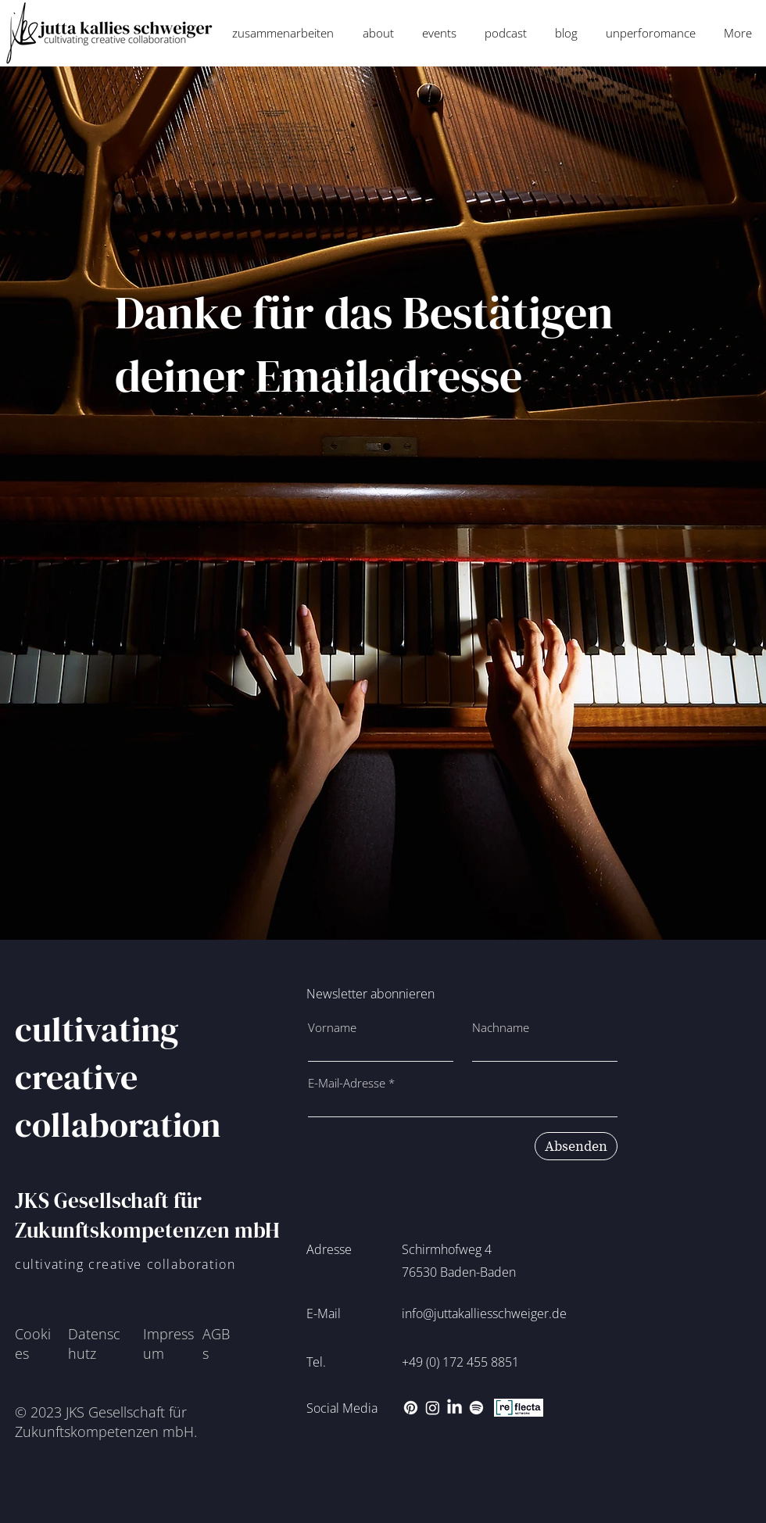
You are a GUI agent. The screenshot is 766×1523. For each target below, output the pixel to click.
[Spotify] (476, 1408)
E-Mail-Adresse (346, 1083)
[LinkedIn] (455, 1408)
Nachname (500, 1028)
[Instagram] (433, 1408)
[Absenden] (576, 1146)
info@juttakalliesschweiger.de (484, 1313)
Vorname (332, 1028)
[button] (282, 32)
